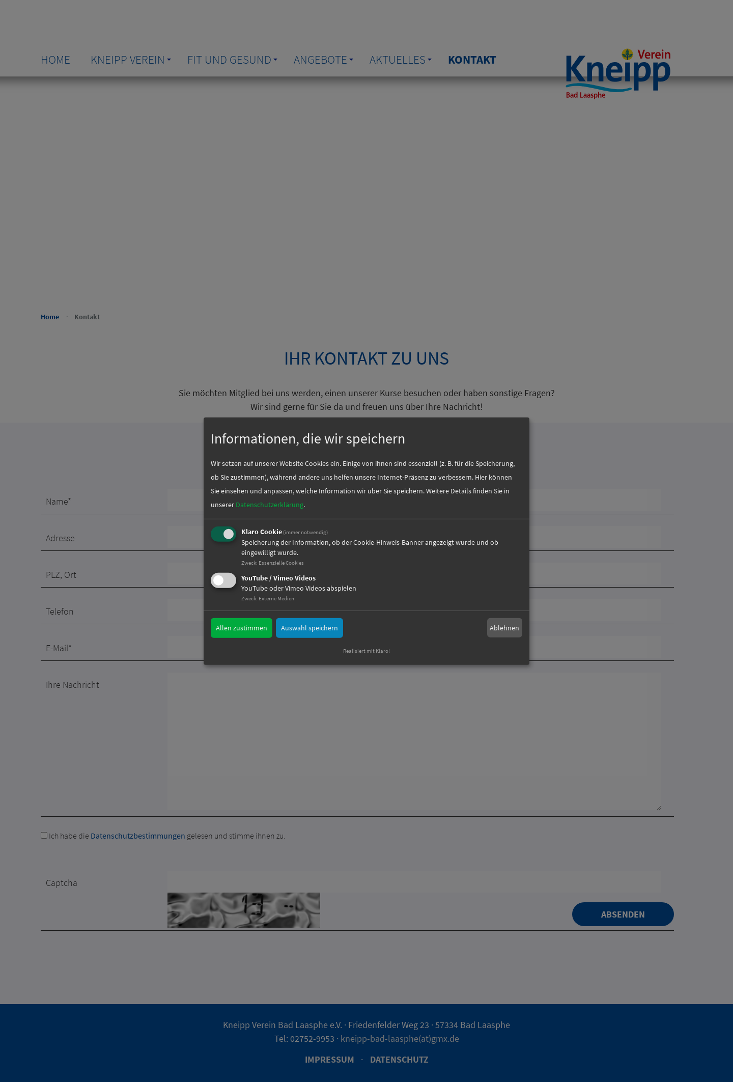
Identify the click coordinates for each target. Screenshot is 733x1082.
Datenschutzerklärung (269, 504)
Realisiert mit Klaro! (366, 650)
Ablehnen (504, 627)
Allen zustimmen (241, 627)
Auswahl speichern (309, 627)
